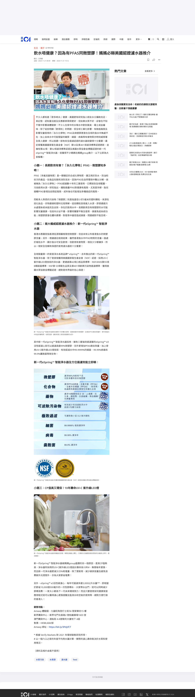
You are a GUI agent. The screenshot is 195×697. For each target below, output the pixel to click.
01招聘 (51, 694)
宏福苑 (96, 39)
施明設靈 (46, 39)
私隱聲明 (99, 694)
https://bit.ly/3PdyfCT (60, 626)
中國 (121, 39)
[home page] (25, 39)
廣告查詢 (60, 694)
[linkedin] (141, 694)
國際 (113, 39)
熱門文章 (120, 71)
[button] (148, 60)
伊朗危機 (86, 39)
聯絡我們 (89, 694)
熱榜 (105, 39)
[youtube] (135, 694)
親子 (43, 48)
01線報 (33, 694)
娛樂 (56, 39)
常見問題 (79, 694)
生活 (36, 48)
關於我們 (42, 694)
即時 (76, 39)
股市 (129, 39)
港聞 (36, 39)
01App (70, 694)
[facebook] (123, 694)
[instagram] (129, 694)
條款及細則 (109, 694)
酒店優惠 (66, 39)
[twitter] (147, 694)
